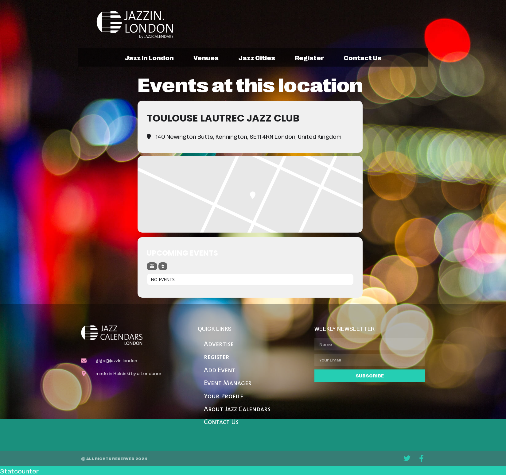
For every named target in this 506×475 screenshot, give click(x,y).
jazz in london (149, 57)
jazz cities (256, 57)
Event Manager (228, 383)
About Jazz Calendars (237, 409)
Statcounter (19, 470)
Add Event (219, 370)
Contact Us (221, 422)
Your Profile (223, 396)
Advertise (219, 344)
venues (206, 57)
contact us (362, 57)
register (309, 57)
